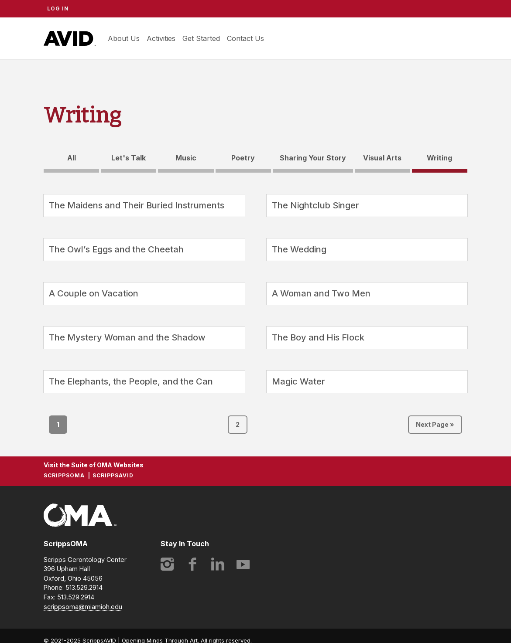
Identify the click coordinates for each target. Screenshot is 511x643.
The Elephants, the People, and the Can (131, 381)
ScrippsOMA (64, 475)
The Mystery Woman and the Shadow (127, 337)
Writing (439, 157)
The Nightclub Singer (315, 205)
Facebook (192, 564)
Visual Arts (382, 157)
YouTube (243, 564)
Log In (58, 8)
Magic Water (298, 381)
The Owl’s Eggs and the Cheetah (116, 249)
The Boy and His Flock (318, 337)
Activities (161, 38)
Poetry (243, 157)
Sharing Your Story (313, 157)
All (71, 157)
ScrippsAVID (70, 38)
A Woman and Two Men (321, 293)
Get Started (201, 38)
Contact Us (245, 38)
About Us (124, 38)
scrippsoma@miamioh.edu (83, 606)
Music (185, 157)
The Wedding (299, 249)
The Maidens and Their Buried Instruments (136, 205)
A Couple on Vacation (93, 293)
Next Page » (435, 424)
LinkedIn (217, 564)
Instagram (167, 564)
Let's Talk (128, 157)
